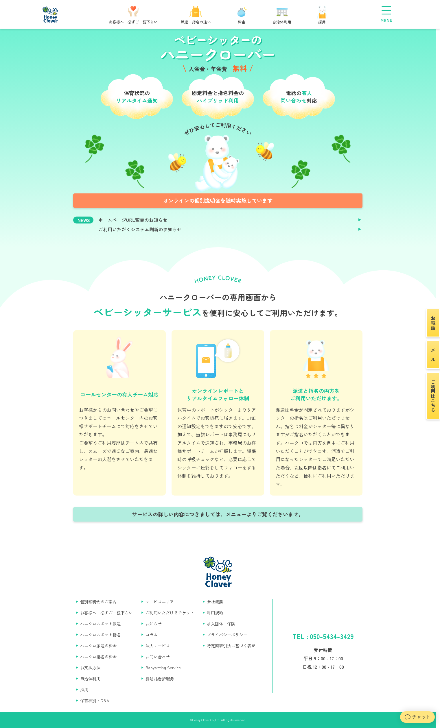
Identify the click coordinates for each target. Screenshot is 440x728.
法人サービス (158, 645)
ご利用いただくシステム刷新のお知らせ (140, 229)
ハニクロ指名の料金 (98, 656)
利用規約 (215, 613)
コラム (152, 635)
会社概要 (215, 602)
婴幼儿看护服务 (160, 678)
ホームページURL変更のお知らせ (132, 220)
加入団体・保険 (221, 624)
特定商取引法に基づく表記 (231, 645)
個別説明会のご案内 (98, 602)
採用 (84, 689)
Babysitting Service (163, 667)
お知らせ (154, 624)
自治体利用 (90, 678)
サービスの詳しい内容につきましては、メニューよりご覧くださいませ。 (218, 514)
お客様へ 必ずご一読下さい (106, 613)
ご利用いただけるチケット (170, 613)
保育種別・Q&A (94, 700)
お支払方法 (90, 667)
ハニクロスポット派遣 (100, 624)
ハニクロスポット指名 (100, 635)
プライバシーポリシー (227, 635)
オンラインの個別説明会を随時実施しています (218, 200)
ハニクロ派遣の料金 (98, 645)
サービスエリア (160, 602)
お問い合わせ (158, 656)
